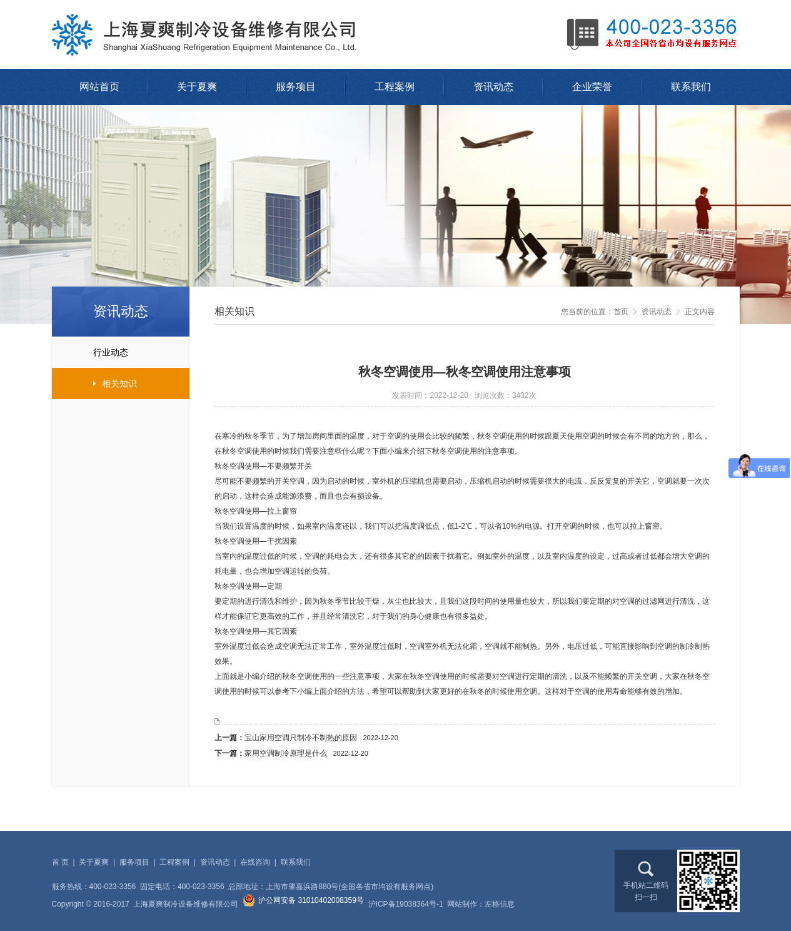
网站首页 (99, 86)
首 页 (60, 862)
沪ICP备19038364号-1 (405, 904)
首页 (620, 311)
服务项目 (296, 86)
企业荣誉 (592, 86)
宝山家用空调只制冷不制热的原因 (321, 737)
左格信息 (500, 904)
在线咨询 (255, 862)
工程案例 (395, 86)
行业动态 (90, 352)
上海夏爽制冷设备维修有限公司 (208, 34)
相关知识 (94, 384)
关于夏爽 (197, 86)
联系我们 (691, 86)
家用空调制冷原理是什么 (306, 753)
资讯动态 (493, 86)
